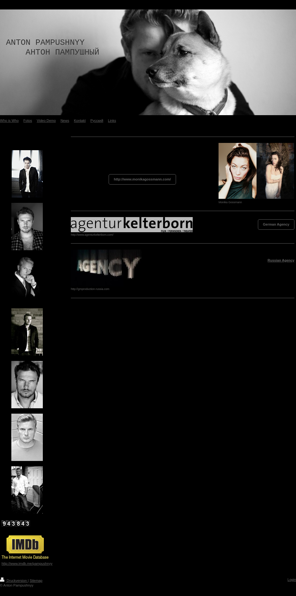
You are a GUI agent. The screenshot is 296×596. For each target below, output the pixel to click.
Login (291, 579)
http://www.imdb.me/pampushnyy (27, 563)
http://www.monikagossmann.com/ (142, 179)
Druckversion (14, 580)
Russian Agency (281, 260)
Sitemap (36, 580)
